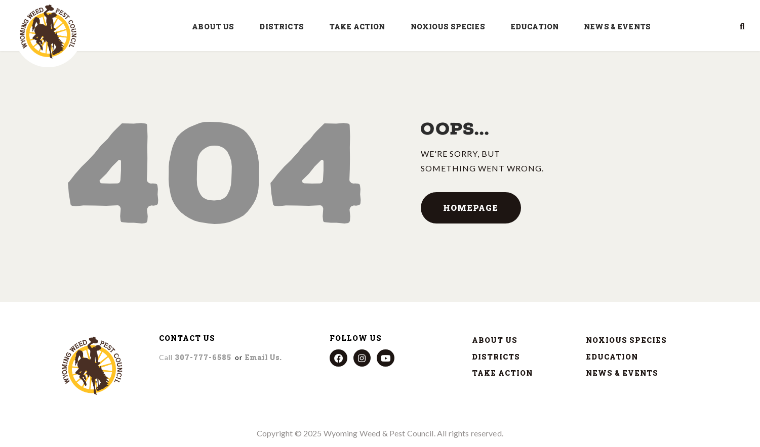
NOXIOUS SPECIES (450, 27)
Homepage (470, 207)
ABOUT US (215, 27)
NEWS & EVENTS (620, 27)
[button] (742, 26)
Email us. (263, 357)
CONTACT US (187, 338)
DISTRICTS (283, 27)
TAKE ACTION (359, 27)
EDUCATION (537, 27)
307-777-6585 (195, 357)
